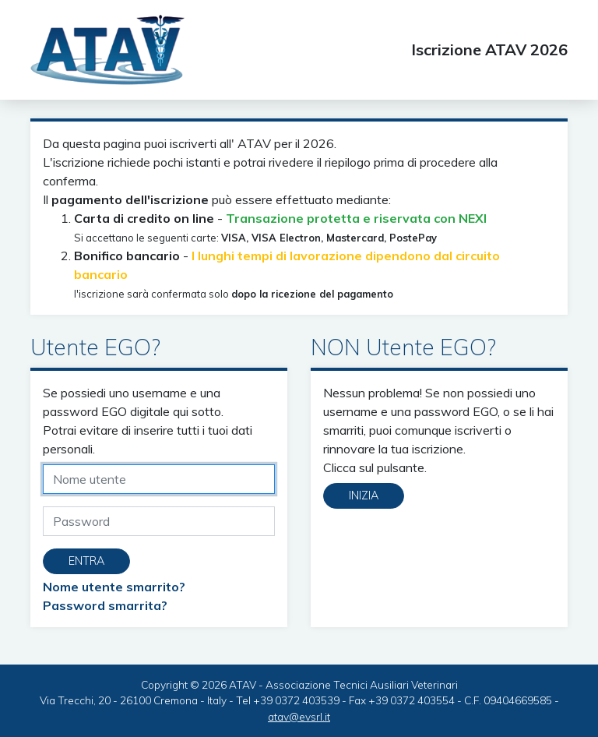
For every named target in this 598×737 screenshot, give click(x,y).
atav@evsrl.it (299, 716)
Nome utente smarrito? (114, 586)
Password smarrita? (105, 605)
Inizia (363, 495)
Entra (86, 561)
